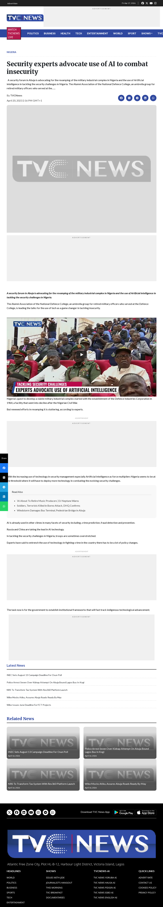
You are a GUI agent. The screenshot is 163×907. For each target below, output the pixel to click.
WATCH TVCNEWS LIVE (14, 33)
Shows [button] (146, 33)
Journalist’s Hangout (59, 882)
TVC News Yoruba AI (105, 877)
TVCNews (16, 95)
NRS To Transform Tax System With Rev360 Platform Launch (37, 690)
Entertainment (97, 33)
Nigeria (11, 52)
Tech (78, 33)
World (118, 33)
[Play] (81, 354)
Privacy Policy (147, 892)
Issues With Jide (55, 877)
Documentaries (55, 897)
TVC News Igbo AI (103, 892)
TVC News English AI (105, 897)
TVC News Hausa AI (104, 882)
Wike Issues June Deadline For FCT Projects (29, 705)
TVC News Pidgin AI (105, 887)
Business (50, 33)
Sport (132, 33)
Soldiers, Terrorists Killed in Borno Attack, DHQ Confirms (48, 505)
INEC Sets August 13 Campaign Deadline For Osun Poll (34, 675)
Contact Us (145, 882)
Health (65, 33)
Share (4, 458)
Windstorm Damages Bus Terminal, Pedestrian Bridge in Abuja (51, 510)
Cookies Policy (147, 887)
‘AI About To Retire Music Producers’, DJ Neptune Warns (48, 500)
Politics (33, 33)
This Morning (54, 887)
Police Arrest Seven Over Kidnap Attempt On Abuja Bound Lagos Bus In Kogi (45, 682)
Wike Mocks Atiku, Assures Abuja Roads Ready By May (34, 697)
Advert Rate (12, 3)
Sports (11, 892)
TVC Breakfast (54, 892)
